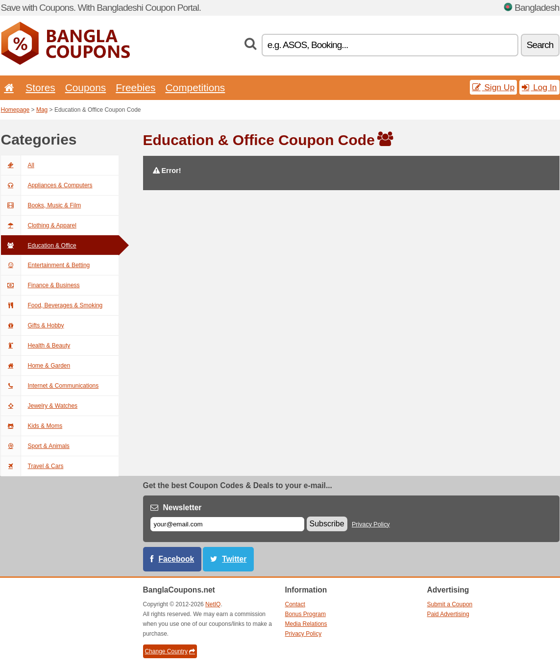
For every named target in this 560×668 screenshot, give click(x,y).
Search (540, 45)
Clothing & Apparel (38, 225)
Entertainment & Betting (45, 265)
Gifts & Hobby (32, 325)
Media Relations (306, 623)
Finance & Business (40, 285)
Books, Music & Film (41, 205)
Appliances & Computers (47, 185)
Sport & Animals (35, 446)
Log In (539, 87)
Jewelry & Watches (39, 406)
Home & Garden (36, 365)
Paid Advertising (448, 614)
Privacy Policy (371, 524)
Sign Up (493, 87)
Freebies (135, 87)
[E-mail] (227, 524)
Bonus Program (305, 614)
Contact (295, 604)
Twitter (234, 559)
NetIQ (212, 604)
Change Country (170, 651)
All (17, 165)
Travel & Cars (32, 466)
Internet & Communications (50, 386)
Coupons (85, 87)
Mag (42, 109)
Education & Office (38, 245)
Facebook (177, 559)
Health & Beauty (36, 345)
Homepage (15, 109)
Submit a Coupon (450, 604)
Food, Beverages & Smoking (52, 305)
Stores (40, 87)
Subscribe (327, 524)
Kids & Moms (32, 426)
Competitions (195, 87)
